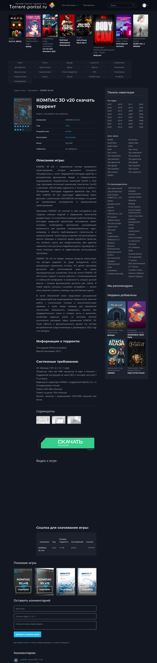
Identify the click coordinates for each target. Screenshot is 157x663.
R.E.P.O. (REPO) (15, 41)
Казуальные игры (113, 370)
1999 (141, 117)
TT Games (132, 260)
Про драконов (113, 162)
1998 (141, 120)
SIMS (109, 149)
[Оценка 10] (23, 129)
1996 (141, 127)
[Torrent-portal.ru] (32, 5)
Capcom (110, 210)
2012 (120, 127)
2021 (109, 123)
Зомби (110, 139)
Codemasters (113, 236)
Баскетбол (112, 143)
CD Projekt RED (134, 257)
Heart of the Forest (136, 373)
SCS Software (134, 247)
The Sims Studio (114, 223)
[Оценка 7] (15, 129)
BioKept (111, 335)
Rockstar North (113, 204)
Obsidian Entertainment (113, 262)
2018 (120, 107)
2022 (67, 125)
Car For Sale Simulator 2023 (49, 50)
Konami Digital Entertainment (134, 211)
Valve (109, 267)
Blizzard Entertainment (113, 247)
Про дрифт (112, 165)
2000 (141, 114)
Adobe (110, 201)
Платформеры (133, 333)
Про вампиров (114, 155)
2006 (130, 120)
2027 (109, 104)
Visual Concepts (135, 237)
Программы (88, 5)
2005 (130, 123)
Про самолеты (134, 172)
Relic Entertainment (136, 263)
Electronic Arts (134, 188)
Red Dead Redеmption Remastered (65, 42)
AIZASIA (111, 373)
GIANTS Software (135, 276)
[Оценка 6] (28, 126)
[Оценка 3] (20, 126)
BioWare (111, 243)
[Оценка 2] (18, 126)
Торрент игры (19, 90)
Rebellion (132, 200)
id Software (112, 270)
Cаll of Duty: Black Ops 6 (82, 41)
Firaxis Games (134, 207)
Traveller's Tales (135, 270)
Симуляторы (31, 38)
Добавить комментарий (27, 634)
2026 (109, 107)
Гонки (124, 41)
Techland (132, 244)
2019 (120, 104)
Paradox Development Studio (134, 222)
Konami (131, 234)
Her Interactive (113, 258)
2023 (109, 117)
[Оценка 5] (26, 126)
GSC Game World (114, 188)
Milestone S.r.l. (113, 239)
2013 (120, 123)
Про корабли (113, 168)
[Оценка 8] (18, 129)
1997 (141, 123)
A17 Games (133, 266)
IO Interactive (134, 241)
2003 (141, 104)
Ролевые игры (112, 333)
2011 (130, 104)
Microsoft (111, 230)
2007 (130, 117)
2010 (130, 107)
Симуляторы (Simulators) (48, 45)
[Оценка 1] (15, 126)
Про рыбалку (113, 159)
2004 (130, 127)
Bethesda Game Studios (114, 253)
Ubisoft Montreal (114, 191)
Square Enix (112, 226)
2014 (120, 120)
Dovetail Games (135, 254)
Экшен (11, 38)
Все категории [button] (69, 5)
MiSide (28, 46)
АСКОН (68, 131)
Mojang (131, 203)
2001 (141, 110)
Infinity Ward (133, 231)
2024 (109, 114)
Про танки (112, 152)
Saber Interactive (135, 216)
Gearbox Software (136, 273)
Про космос (112, 172)
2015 (120, 117)
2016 (120, 114)
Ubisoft (110, 207)
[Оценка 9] (20, 129)
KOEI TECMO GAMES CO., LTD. (114, 196)
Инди (28, 44)
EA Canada (112, 217)
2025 (109, 110)
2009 (130, 110)
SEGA (130, 250)
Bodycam (97, 55)
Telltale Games (113, 220)
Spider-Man (112, 146)
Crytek (131, 228)
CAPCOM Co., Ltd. (115, 213)
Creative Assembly (115, 273)
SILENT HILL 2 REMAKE (139, 45)
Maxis (109, 233)
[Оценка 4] (23, 126)
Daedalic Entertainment (134, 192)
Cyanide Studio (134, 197)
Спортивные (132, 330)
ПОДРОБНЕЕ (23, 589)
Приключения (32, 41)
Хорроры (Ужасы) (134, 370)
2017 (120, 110)
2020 (109, 127)
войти (26, 642)
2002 (141, 107)
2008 (130, 114)
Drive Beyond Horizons (122, 45)
